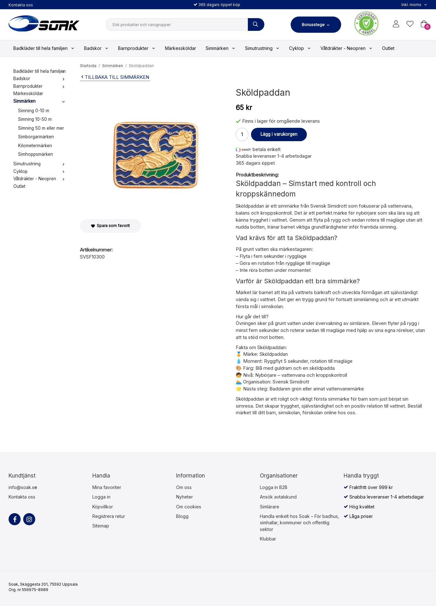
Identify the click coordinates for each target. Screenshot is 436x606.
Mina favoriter (106, 487)
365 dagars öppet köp (217, 4)
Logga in (101, 496)
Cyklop (300, 48)
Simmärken (220, 48)
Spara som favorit (110, 225)
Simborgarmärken (36, 136)
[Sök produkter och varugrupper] (256, 24)
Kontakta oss (21, 5)
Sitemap (100, 525)
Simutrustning (262, 48)
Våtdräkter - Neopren (346, 48)
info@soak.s (21, 487)
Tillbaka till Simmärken (114, 77)
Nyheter (184, 496)
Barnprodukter (136, 48)
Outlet (388, 48)
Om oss (184, 487)
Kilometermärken (35, 145)
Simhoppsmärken (35, 154)
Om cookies (188, 506)
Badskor (96, 48)
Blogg (182, 516)
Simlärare (269, 506)
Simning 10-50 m (35, 119)
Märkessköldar (180, 48)
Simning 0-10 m (33, 110)
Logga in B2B (273, 487)
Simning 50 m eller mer (41, 128)
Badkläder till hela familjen (44, 48)
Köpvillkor (102, 506)
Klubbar (268, 538)
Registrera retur (108, 516)
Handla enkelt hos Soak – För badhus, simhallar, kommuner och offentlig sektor (299, 522)
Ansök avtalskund (278, 496)
